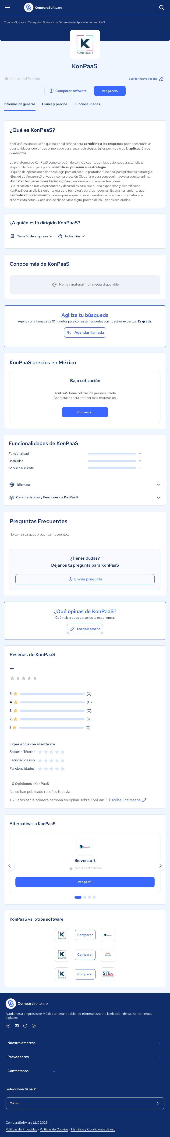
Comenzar (85, 412)
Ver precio (110, 91)
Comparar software (68, 91)
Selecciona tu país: (21, 1089)
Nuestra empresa (85, 1043)
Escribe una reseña (128, 800)
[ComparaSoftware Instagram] (33, 1025)
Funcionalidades (87, 104)
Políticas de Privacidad (21, 1129)
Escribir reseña (85, 629)
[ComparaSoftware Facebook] (25, 1025)
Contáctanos (32, 1071)
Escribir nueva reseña (146, 79)
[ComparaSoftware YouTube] (17, 1025)
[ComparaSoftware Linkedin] (8, 1025)
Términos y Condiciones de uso (93, 1129)
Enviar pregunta (85, 579)
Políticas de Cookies (54, 1129)
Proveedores (85, 1057)
